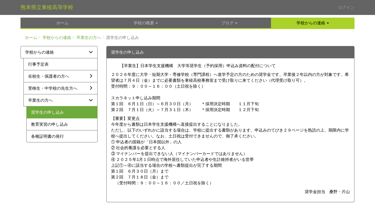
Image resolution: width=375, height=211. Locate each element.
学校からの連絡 (56, 37)
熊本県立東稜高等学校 (47, 7)
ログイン (346, 7)
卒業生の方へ (88, 37)
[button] (312, 23)
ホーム (31, 37)
